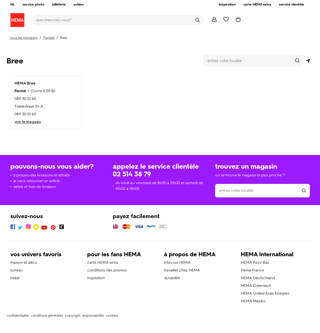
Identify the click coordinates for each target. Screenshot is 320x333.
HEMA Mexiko (253, 301)
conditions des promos (107, 270)
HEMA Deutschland (258, 278)
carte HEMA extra (102, 262)
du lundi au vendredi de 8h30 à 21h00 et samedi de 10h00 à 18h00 (159, 185)
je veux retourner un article (36, 181)
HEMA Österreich (256, 285)
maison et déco (23, 262)
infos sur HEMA (177, 262)
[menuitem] (12, 4)
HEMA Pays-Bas (255, 262)
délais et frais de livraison (34, 186)
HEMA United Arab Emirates (265, 293)
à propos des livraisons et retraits (41, 175)
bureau (16, 270)
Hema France (252, 270)
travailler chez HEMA (182, 270)
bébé (15, 278)
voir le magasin (27, 121)
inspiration (96, 278)
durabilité (172, 278)
